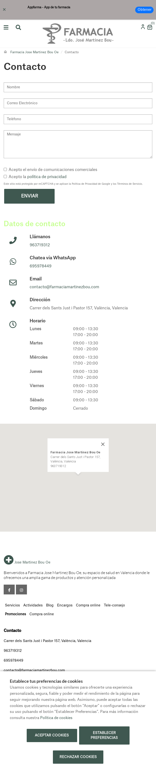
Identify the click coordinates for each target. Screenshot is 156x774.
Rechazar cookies (78, 757)
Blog (50, 605)
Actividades (33, 605)
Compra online (88, 605)
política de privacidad (47, 177)
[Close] (103, 444)
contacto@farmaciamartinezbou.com (64, 287)
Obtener (144, 10)
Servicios (12, 605)
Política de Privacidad (84, 184)
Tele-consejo (114, 605)
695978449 (40, 266)
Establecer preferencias (104, 735)
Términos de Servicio (129, 184)
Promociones (15, 614)
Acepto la (35, 177)
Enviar (29, 196)
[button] (78, 479)
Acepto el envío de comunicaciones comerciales (50, 170)
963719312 (40, 245)
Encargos (64, 605)
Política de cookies (56, 718)
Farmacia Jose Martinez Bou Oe (34, 52)
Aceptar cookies (52, 735)
